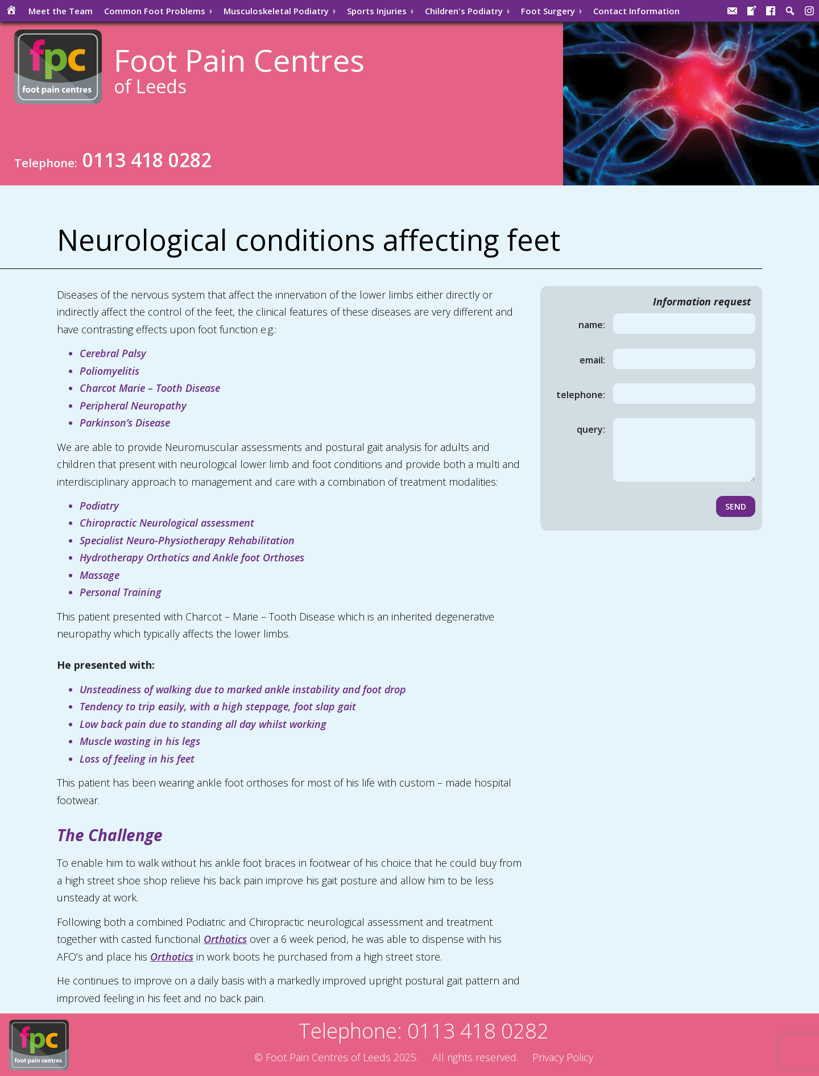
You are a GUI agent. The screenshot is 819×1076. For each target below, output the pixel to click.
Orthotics (225, 939)
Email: (592, 360)
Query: (591, 429)
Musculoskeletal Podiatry (276, 10)
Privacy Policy (562, 1057)
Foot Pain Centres (239, 68)
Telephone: (580, 394)
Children (464, 10)
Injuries (377, 10)
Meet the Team (60, 10)
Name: (591, 324)
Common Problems (154, 10)
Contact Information (636, 10)
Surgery (548, 10)
